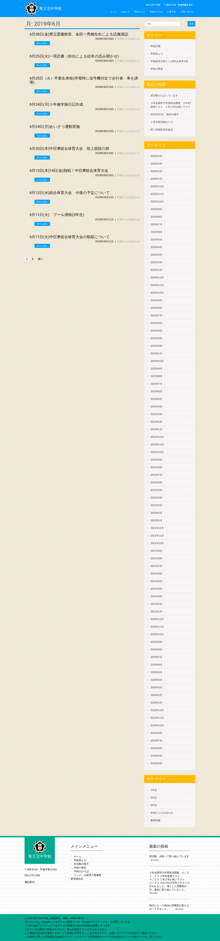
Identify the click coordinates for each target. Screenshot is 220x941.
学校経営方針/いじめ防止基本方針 (169, 61)
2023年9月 (157, 368)
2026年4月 (157, 156)
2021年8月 (157, 558)
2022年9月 (157, 459)
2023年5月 (157, 399)
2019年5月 (157, 755)
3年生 (154, 805)
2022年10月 (157, 452)
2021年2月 (157, 604)
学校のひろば (156, 12)
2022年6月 (157, 482)
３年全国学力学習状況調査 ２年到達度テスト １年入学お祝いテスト (170, 105)
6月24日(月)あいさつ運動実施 (55, 126)
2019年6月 (157, 748)
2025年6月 (157, 232)
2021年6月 (157, 573)
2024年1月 (157, 353)
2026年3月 (157, 163)
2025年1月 (157, 270)
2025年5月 (157, 239)
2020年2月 (157, 695)
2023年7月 (157, 384)
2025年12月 (157, 186)
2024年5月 (157, 330)
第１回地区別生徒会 (162, 129)
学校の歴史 (157, 69)
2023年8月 (157, 376)
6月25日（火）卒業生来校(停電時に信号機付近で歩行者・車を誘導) (84, 80)
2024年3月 (157, 346)
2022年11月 (157, 444)
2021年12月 (157, 528)
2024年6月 (157, 323)
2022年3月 (157, 505)
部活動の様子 (81, 864)
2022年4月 (157, 497)
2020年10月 (157, 634)
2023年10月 (157, 361)
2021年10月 (157, 543)
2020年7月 (157, 657)
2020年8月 (157, 649)
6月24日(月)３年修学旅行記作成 (56, 104)
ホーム (113, 12)
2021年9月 (157, 551)
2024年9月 (157, 300)
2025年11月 (157, 194)
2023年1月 (157, 429)
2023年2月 (157, 421)
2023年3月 (157, 414)
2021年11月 (157, 535)
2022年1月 (157, 520)
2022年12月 (157, 437)
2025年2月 (157, 262)
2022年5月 (157, 490)
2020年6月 (157, 664)
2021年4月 (157, 588)
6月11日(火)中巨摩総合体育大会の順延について (70, 237)
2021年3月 (157, 596)
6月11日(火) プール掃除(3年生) (57, 215)
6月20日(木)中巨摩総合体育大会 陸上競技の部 (69, 148)
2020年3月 (157, 687)
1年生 (154, 790)
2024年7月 (157, 315)
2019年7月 (157, 740)
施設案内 (29, 882)
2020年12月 (157, 619)
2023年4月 (157, 406)
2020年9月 (157, 642)
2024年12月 (157, 277)
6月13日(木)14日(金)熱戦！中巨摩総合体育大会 (69, 170)
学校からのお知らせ (128, 38)
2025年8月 (157, 216)
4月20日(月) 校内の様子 (165, 114)
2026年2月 (157, 171)
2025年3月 (157, 254)
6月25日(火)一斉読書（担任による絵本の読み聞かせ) (74, 56)
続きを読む (42, 43)
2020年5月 (157, 672)
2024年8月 (157, 308)
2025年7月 (157, 224)
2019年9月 (157, 733)
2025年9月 (157, 209)
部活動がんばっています (164, 95)
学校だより (139, 12)
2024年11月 (157, 285)
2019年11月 (157, 718)
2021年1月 (157, 611)
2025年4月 (157, 247)
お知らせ (125, 12)
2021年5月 (157, 581)
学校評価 (155, 46)
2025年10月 (157, 201)
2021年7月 (157, 566)
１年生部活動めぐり (162, 122)
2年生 (154, 797)
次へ (40, 259)
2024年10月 (157, 292)
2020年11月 (157, 626)
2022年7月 (157, 475)
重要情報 (155, 820)
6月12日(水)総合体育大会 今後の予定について (70, 193)
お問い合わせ (186, 12)
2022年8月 (157, 467)
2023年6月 (157, 391)
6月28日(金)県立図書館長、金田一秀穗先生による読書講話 (79, 34)
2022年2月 (157, 513)
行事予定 (171, 12)
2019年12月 (157, 710)
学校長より (157, 53)
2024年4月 (157, 338)
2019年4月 (157, 763)
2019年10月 (157, 725)
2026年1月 (157, 179)
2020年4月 (157, 680)
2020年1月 (157, 702)
